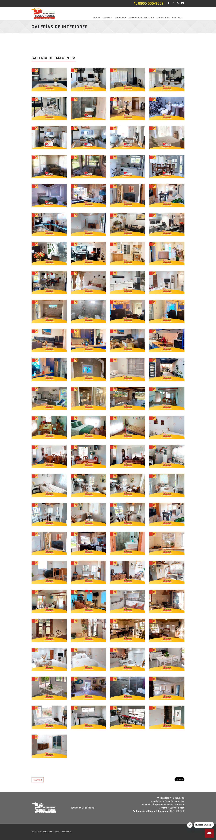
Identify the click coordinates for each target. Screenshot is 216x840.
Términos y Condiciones (82, 807)
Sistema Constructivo (141, 18)
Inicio (96, 18)
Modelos (120, 18)
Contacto (177, 18)
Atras (37, 780)
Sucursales (163, 18)
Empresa (107, 18)
